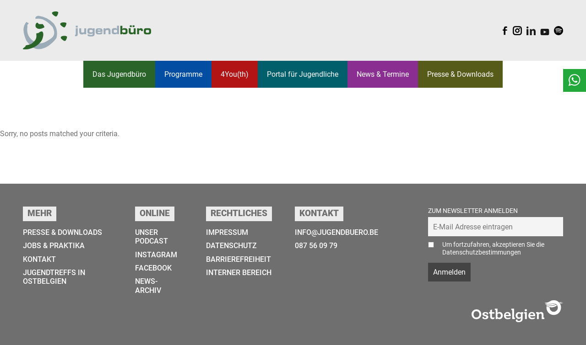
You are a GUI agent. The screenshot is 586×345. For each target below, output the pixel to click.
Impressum (227, 232)
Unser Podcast (151, 236)
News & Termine (383, 74)
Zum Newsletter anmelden (473, 211)
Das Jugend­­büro (119, 74)
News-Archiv (148, 285)
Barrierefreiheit (238, 259)
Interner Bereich (238, 272)
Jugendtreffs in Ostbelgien (54, 277)
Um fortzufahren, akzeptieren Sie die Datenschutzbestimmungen (493, 248)
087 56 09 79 (316, 245)
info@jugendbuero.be (336, 232)
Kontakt (39, 259)
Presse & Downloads (460, 74)
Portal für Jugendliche (302, 74)
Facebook (153, 268)
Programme (183, 74)
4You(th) (235, 74)
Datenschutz (231, 245)
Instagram (156, 254)
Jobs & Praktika (54, 245)
